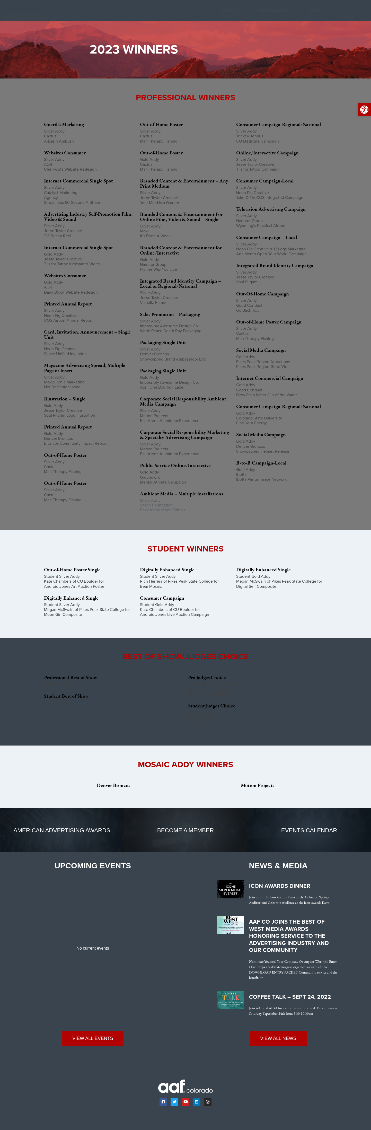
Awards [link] (231, 10)
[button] (349, 20)
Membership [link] (275, 10)
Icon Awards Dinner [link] (279, 886)
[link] (364, 109)
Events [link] (316, 10)
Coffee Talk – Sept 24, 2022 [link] (290, 997)
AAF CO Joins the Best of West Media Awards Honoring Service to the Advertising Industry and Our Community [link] (289, 935)
